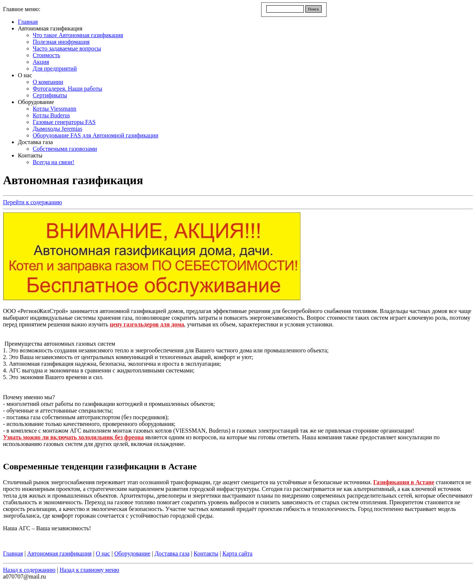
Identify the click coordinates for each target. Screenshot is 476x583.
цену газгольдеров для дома (147, 324)
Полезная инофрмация (61, 42)
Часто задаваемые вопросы (67, 48)
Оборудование (36, 102)
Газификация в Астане (403, 482)
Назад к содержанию (29, 570)
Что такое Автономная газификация (78, 35)
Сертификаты (50, 95)
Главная (28, 22)
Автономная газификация (50, 28)
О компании (48, 82)
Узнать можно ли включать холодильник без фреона (73, 437)
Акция (41, 62)
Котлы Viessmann (54, 108)
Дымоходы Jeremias (57, 129)
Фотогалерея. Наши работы (67, 88)
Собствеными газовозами (65, 149)
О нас (25, 75)
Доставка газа (35, 142)
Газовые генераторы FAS (64, 122)
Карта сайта (237, 553)
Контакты (30, 155)
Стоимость (46, 55)
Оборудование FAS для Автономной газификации (95, 135)
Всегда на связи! (53, 162)
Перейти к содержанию (32, 202)
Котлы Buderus (51, 115)
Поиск (313, 9)
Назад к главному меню (89, 570)
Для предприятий (55, 68)
